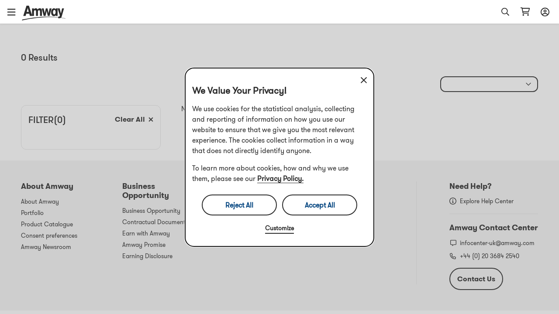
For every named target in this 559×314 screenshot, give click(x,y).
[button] (14, 12)
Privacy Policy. (280, 178)
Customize (279, 228)
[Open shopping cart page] (525, 12)
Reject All (239, 205)
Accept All (320, 205)
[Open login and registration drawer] (543, 12)
